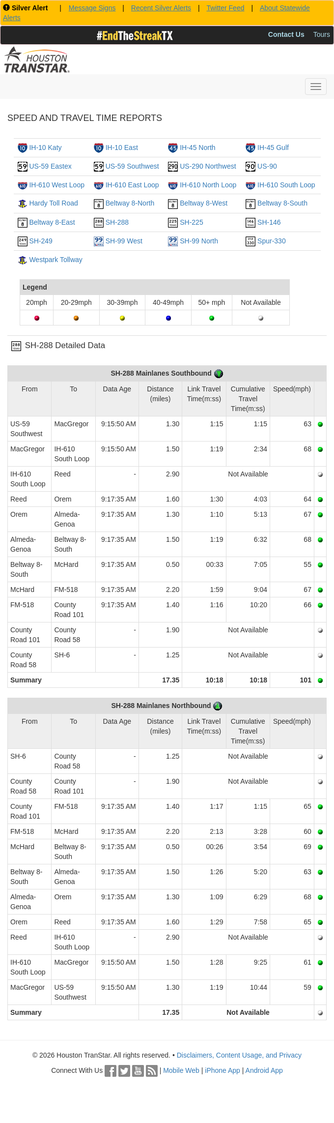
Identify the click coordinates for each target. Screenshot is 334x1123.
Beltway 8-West (203, 203)
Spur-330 (271, 241)
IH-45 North (197, 147)
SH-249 (40, 241)
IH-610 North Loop (208, 185)
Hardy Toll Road (53, 203)
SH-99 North (199, 241)
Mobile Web (181, 1070)
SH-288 (117, 222)
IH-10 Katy (45, 147)
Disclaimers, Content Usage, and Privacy (239, 1055)
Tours (321, 34)
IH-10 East (122, 147)
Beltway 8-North (130, 203)
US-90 (267, 166)
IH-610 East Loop (132, 185)
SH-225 (191, 222)
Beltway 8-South (282, 203)
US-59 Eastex (50, 166)
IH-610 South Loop (286, 185)
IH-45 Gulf (273, 147)
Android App (264, 1070)
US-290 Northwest (208, 166)
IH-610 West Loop (56, 185)
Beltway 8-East (52, 222)
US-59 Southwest (132, 166)
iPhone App (222, 1070)
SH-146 (268, 222)
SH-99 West (124, 241)
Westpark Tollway (55, 260)
